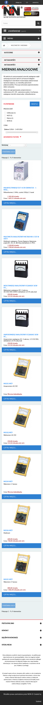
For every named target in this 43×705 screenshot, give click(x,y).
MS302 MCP (8, 432)
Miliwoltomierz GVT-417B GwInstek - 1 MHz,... (20, 189)
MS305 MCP (8, 579)
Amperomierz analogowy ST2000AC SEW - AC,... (21, 336)
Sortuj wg (5, 145)
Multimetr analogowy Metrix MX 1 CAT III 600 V (21, 238)
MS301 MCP (8, 384)
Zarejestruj (35, 2)
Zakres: (6, 129)
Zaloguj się (18, 2)
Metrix (10, 118)
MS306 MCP (8, 530)
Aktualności (9, 60)
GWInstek (11, 113)
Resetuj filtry (34, 104)
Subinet (38, 701)
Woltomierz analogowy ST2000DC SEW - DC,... (21, 287)
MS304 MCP (8, 481)
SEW (9, 121)
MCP (9, 115)
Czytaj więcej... (10, 203)
